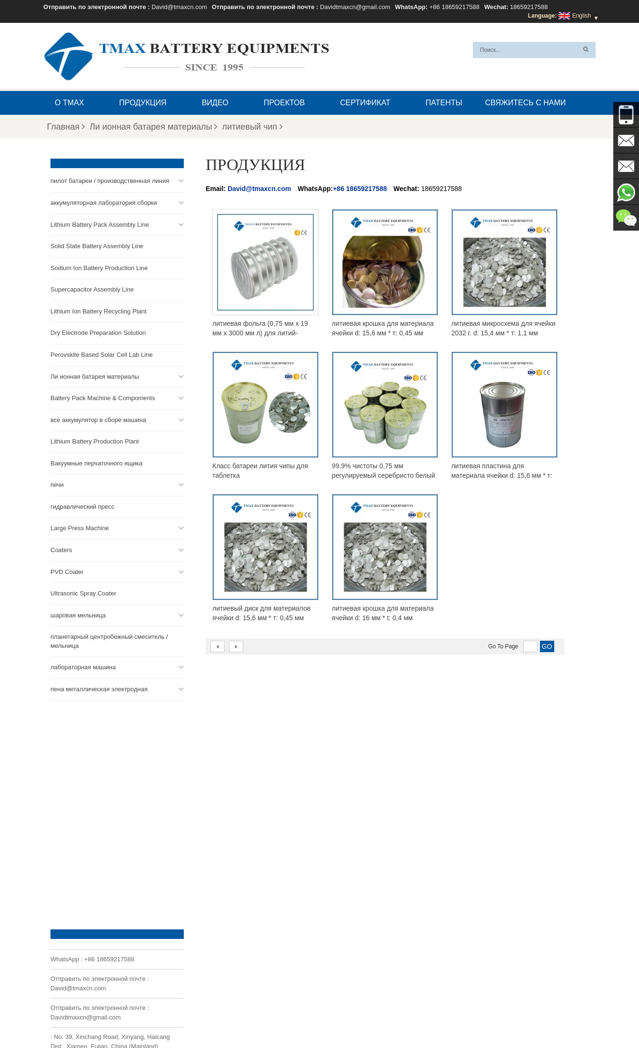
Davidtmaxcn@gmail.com (355, 6)
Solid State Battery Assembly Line (96, 244)
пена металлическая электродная (99, 687)
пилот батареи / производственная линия (109, 179)
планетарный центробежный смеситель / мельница (109, 640)
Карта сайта (476, 1018)
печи (57, 483)
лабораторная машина (83, 666)
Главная (66, 126)
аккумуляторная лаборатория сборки (103, 201)
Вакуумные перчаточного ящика (96, 461)
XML (144, 1018)
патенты (444, 103)
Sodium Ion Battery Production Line (99, 266)
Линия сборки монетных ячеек (349, 938)
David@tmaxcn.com (179, 6)
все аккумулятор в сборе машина (98, 418)
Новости (436, 1018)
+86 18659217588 (454, 6)
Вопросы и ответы (222, 1018)
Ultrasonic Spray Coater (83, 591)
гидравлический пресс (82, 505)
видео (215, 103)
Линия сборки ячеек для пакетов (352, 972)
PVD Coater (66, 570)
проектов (284, 103)
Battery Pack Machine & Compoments (102, 396)
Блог (331, 1018)
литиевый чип (252, 126)
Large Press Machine (79, 527)
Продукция (142, 103)
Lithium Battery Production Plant (94, 439)
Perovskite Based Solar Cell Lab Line (101, 353)
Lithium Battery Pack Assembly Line (99, 223)
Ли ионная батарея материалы (153, 126)
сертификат (365, 103)
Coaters (61, 548)
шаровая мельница (78, 613)
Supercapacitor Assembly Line (92, 288)
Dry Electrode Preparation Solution (98, 331)
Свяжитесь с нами (525, 103)
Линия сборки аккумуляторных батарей (361, 926)
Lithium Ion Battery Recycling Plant (98, 309)
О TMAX (69, 103)
